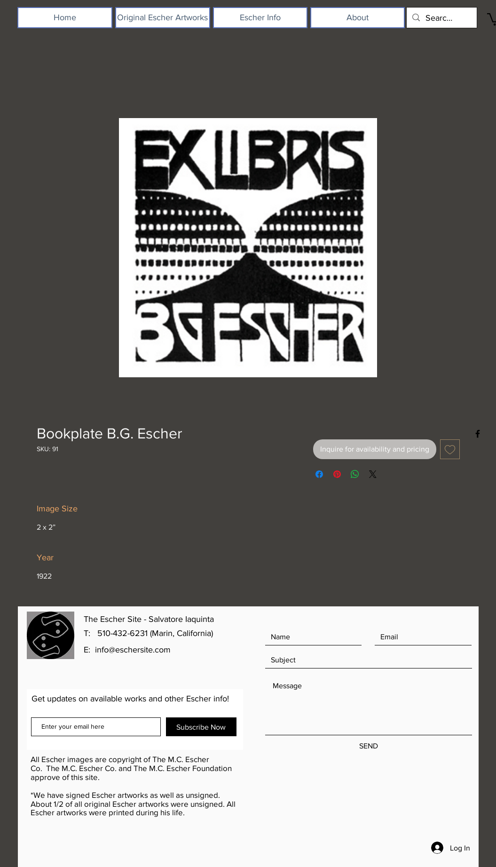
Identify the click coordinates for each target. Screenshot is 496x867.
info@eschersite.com (133, 649)
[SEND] (369, 746)
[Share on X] (372, 474)
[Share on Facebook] (319, 474)
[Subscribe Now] (201, 726)
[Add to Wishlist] (450, 449)
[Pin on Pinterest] (337, 474)
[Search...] (441, 18)
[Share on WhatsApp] (355, 474)
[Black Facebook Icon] (477, 434)
